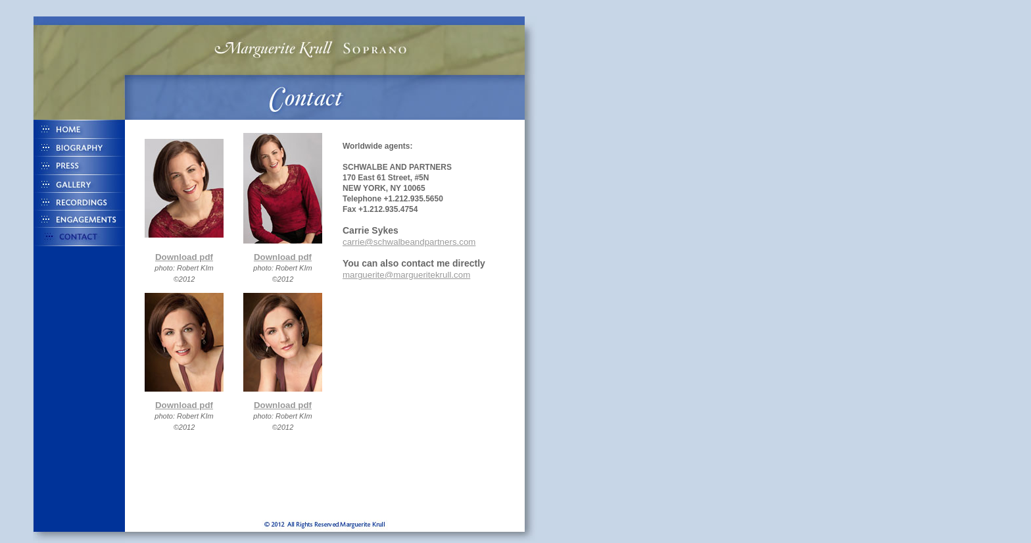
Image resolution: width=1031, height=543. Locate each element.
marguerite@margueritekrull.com (406, 275)
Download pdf (184, 257)
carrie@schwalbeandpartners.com (409, 242)
